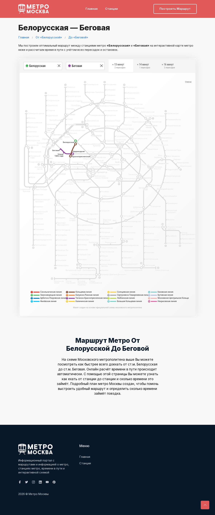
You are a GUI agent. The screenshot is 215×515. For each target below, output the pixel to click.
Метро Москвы (39, 494)
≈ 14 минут (143, 66)
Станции (111, 8)
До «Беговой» (78, 37)
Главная (92, 8)
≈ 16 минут (168, 66)
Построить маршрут (175, 8)
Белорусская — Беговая (63, 27)
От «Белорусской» (49, 37)
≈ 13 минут (118, 66)
